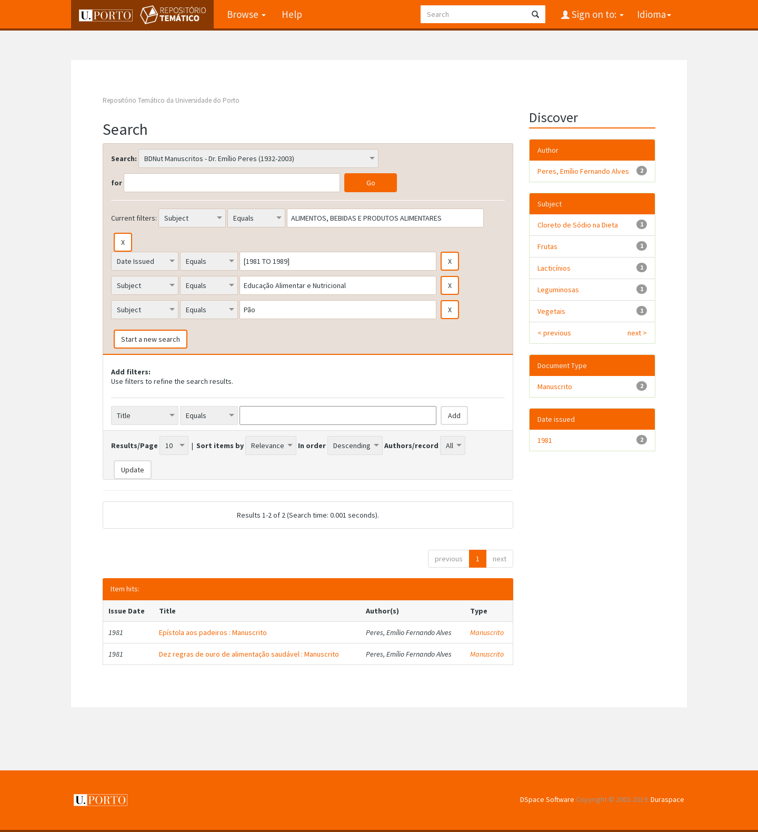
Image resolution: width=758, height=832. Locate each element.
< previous (554, 333)
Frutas (547, 246)
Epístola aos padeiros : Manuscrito (213, 632)
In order (312, 445)
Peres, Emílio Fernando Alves (583, 171)
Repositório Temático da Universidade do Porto (171, 100)
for (116, 182)
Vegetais (551, 311)
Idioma (654, 14)
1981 (544, 440)
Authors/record (411, 445)
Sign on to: (597, 14)
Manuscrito (487, 632)
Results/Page (134, 445)
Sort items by (220, 445)
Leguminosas (558, 289)
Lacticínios (554, 268)
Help (292, 14)
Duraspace (667, 799)
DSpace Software (547, 799)
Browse (246, 14)
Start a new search (150, 339)
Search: (124, 158)
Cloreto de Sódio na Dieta (577, 225)
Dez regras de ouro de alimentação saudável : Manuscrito (249, 654)
